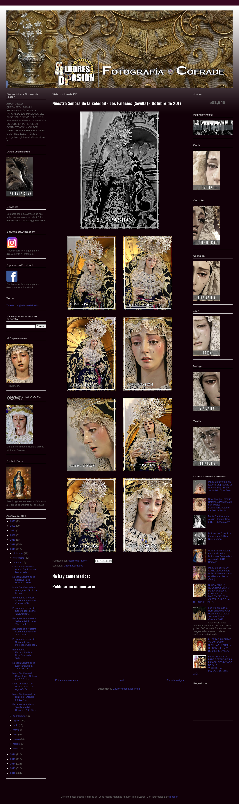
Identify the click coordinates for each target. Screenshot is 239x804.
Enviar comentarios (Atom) (127, 688)
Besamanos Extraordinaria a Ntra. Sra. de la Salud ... (22, 654)
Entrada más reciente (66, 680)
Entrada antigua (175, 680)
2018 (13, 544)
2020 (13, 535)
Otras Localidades (73, 565)
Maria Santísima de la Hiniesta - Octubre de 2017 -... (23, 697)
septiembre (19, 716)
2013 (13, 768)
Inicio (122, 680)
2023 (13, 521)
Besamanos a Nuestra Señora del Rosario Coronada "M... (24, 600)
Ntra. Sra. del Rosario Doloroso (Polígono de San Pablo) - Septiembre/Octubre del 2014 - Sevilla (220, 505)
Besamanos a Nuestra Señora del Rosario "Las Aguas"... (24, 611)
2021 (13, 530)
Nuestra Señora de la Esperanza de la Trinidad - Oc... (23, 665)
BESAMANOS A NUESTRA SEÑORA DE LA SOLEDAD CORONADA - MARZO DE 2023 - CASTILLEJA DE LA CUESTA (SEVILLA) (211, 594)
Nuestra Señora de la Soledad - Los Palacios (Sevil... (23, 579)
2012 (13, 773)
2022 (13, 525)
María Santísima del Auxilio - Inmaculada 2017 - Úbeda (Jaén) (219, 519)
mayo (16, 730)
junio (16, 725)
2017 (13, 549)
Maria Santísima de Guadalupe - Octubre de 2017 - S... (24, 676)
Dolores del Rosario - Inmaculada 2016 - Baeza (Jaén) (219, 536)
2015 (13, 759)
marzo (16, 739)
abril (15, 734)
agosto (17, 720)
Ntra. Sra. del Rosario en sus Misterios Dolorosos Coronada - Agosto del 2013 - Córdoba (219, 556)
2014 (13, 763)
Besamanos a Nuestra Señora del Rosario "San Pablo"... (24, 621)
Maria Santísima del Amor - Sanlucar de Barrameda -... (24, 569)
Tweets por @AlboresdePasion (22, 305)
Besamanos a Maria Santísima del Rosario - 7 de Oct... (24, 707)
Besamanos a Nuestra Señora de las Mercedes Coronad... (24, 642)
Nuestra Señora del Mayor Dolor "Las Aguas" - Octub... (22, 686)
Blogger (173, 796)
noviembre (19, 557)
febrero (17, 743)
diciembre (18, 553)
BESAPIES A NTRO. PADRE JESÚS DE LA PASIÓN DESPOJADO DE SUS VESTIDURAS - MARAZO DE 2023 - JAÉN (212, 665)
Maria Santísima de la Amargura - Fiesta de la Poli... (25, 590)
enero (16, 748)
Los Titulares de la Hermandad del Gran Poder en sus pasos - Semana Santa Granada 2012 (219, 614)
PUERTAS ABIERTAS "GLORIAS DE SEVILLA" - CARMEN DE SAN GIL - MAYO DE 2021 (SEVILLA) (219, 645)
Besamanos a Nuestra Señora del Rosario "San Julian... (24, 631)
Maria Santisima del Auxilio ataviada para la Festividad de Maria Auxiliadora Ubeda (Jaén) (219, 573)
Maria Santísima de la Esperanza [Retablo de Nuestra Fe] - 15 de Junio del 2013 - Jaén (220, 486)
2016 (13, 754)
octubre (17, 562)
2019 (13, 539)
